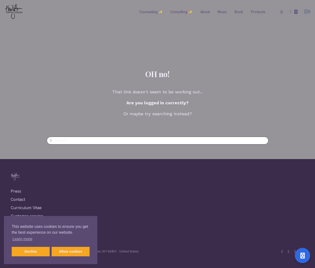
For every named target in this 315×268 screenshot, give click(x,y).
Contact (18, 199)
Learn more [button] (22, 239)
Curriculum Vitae (26, 207)
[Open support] (302, 255)
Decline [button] (31, 251)
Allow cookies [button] (70, 251)
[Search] (281, 12)
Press (16, 191)
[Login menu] (307, 12)
